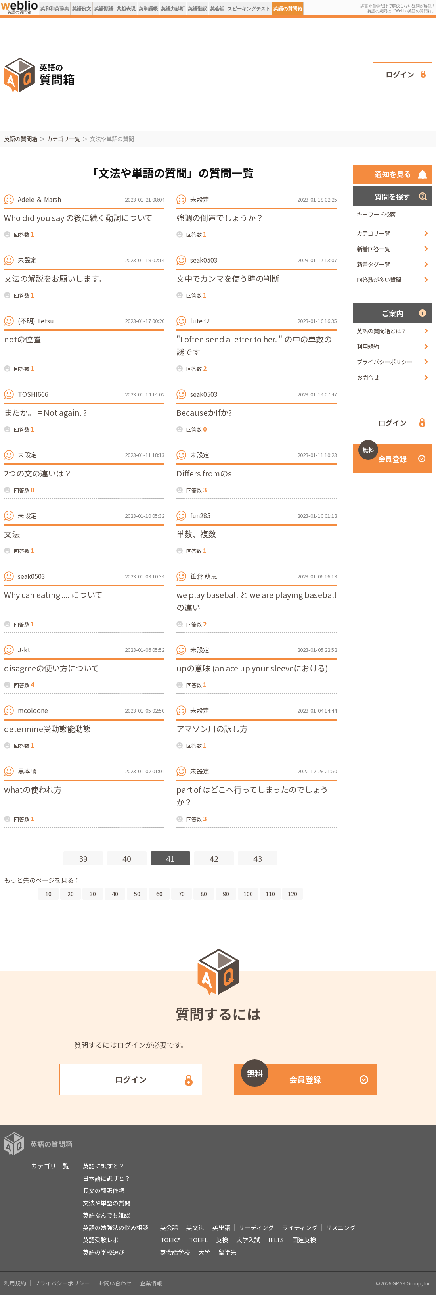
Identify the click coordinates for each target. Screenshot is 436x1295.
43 (257, 858)
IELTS (276, 1239)
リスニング (341, 1227)
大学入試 (248, 1239)
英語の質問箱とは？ (382, 331)
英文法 (195, 1227)
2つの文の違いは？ (38, 473)
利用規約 (368, 346)
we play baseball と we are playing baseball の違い (256, 601)
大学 (204, 1252)
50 (137, 894)
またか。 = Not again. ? (45, 412)
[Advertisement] (199, 73)
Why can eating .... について (53, 594)
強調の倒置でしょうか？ (220, 217)
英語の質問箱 (287, 8)
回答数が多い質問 (379, 279)
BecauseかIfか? (204, 412)
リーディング (256, 1227)
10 (48, 894)
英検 (222, 1239)
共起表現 (126, 8)
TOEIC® (170, 1239)
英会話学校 (175, 1252)
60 (159, 894)
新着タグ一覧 (373, 264)
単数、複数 (196, 534)
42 (214, 858)
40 (126, 858)
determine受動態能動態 (47, 728)
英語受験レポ (101, 1239)
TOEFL (198, 1239)
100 (248, 894)
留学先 (227, 1252)
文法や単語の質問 (106, 1203)
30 (93, 894)
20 (70, 894)
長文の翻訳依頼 (103, 1190)
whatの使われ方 (33, 789)
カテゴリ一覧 (63, 138)
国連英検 (304, 1239)
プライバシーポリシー (384, 361)
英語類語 (103, 8)
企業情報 (151, 1283)
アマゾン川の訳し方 (212, 728)
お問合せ (368, 377)
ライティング (299, 1227)
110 (270, 894)
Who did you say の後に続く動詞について (78, 217)
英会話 (217, 8)
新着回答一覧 (373, 248)
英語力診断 (173, 8)
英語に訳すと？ (103, 1166)
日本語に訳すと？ (106, 1178)
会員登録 (382, 454)
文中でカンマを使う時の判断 (227, 278)
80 (204, 894)
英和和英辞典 (54, 8)
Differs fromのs (204, 473)
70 (181, 894)
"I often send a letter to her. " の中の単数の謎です (254, 345)
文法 (12, 534)
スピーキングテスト (249, 8)
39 (83, 858)
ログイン (400, 74)
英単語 (221, 1227)
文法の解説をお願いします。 (55, 278)
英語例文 (81, 8)
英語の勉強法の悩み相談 (115, 1227)
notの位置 (22, 339)
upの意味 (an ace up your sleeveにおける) (252, 668)
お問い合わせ (115, 1283)
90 (226, 894)
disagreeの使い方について (51, 668)
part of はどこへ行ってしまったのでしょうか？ (252, 796)
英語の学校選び (103, 1252)
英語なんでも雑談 (106, 1215)
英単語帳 (148, 8)
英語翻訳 (197, 8)
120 (292, 894)
